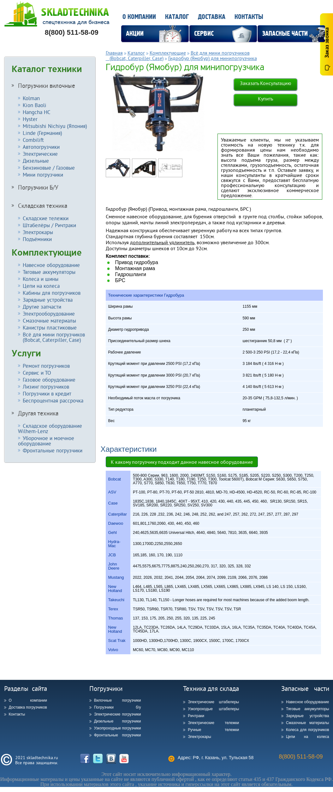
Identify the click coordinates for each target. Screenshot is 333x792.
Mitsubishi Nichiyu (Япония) (55, 126)
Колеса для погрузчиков (307, 730)
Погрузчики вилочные (46, 85)
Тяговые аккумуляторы (49, 272)
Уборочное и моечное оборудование (46, 441)
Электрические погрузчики (117, 714)
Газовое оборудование (49, 379)
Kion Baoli (34, 105)
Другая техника (38, 413)
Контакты (249, 17)
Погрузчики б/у (117, 707)
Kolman (31, 98)
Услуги (26, 353)
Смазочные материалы (49, 320)
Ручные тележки (213, 730)
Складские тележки (45, 218)
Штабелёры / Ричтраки (49, 225)
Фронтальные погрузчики (52, 450)
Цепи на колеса (41, 285)
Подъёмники (37, 239)
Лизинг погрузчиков (46, 386)
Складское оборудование (50, 428)
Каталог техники (47, 69)
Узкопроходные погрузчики (117, 728)
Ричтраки (196, 716)
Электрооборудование (49, 313)
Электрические (40, 153)
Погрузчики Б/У (38, 187)
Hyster (30, 119)
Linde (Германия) (42, 133)
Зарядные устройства (48, 299)
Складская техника (42, 205)
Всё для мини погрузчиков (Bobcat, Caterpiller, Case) (51, 337)
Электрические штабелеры (213, 702)
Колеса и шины (40, 278)
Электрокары (38, 232)
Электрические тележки (213, 723)
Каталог (177, 17)
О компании (139, 17)
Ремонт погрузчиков (46, 365)
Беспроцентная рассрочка (53, 400)
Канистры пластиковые (50, 327)
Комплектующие (47, 252)
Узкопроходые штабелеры (213, 709)
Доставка (211, 17)
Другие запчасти (42, 306)
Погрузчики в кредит (47, 393)
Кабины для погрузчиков (51, 292)
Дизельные (36, 160)
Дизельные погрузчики (117, 721)
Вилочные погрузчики (117, 700)
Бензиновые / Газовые (49, 167)
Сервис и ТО (37, 372)
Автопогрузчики (41, 146)
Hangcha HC (37, 112)
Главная (114, 53)
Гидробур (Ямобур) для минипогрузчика (212, 58)
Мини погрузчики (43, 174)
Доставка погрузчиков (28, 707)
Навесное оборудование (51, 265)
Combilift (33, 139)
